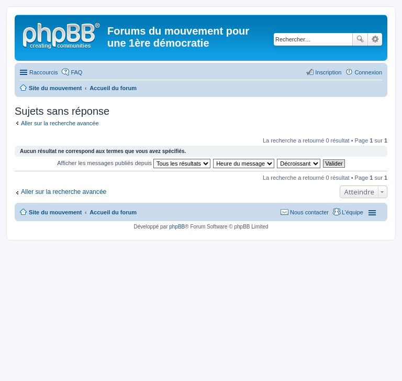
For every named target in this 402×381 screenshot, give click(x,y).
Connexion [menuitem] (368, 72)
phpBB (177, 227)
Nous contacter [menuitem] (309, 212)
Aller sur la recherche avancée (60, 123)
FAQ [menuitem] (76, 72)
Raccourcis (43, 72)
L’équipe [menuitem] (352, 212)
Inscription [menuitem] (328, 72)
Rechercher (360, 39)
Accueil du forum (113, 212)
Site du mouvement (55, 212)
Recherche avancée (375, 39)
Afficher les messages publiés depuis (133, 163)
